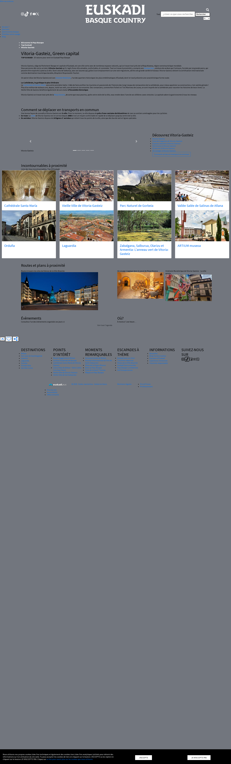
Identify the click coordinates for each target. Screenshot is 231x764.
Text (158, 14)
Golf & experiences (125, 512)
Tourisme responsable (158, 505)
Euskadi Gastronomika (126, 507)
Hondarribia (26, 508)
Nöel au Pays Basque (93, 510)
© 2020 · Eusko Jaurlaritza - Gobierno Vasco (89, 526)
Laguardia (69, 388)
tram (33, 258)
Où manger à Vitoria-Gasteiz (164, 293)
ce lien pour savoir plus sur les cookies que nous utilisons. (70, 759)
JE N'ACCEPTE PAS (199, 757)
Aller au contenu (6, 1)
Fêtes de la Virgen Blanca (95, 507)
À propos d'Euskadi (157, 500)
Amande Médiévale (63, 220)
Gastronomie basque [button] (10, 32)
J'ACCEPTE (143, 757)
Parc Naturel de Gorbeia (136, 348)
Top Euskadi (26, 187)
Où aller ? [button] (6, 27)
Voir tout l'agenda (104, 467)
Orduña (9, 388)
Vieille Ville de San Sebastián (64, 517)
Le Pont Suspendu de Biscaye (65, 502)
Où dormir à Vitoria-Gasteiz (163, 290)
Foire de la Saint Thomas (95, 512)
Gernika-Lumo (27, 510)
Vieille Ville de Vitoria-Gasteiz (82, 348)
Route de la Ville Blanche (127, 505)
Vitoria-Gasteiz (158, 281)
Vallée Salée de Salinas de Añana (200, 348)
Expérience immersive (158, 503)
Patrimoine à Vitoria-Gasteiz (164, 288)
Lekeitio (24, 500)
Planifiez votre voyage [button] (11, 34)
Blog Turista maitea (157, 498)
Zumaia (24, 505)
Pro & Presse (145, 526)
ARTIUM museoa (189, 388)
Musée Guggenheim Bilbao (64, 500)
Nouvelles (153, 496)
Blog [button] (4, 36)
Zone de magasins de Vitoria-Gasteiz (167, 283)
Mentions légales (124, 526)
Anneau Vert (149, 210)
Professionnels (146, 529)
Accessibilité (52, 534)
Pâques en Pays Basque (94, 515)
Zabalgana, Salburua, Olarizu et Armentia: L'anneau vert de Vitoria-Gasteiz (144, 392)
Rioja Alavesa (59, 237)
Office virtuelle (53, 537)
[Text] (178, 14)
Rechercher (202, 14)
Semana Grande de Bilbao (95, 500)
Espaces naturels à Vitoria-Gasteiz (166, 286)
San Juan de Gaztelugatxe (31, 498)
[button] (207, 9)
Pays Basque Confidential (127, 510)
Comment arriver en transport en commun (171, 296)
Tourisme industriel (125, 502)
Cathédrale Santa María (20, 348)
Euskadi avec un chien (126, 500)
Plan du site (52, 532)
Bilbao (23, 496)
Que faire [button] (5, 29)
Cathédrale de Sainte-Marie (34, 227)
